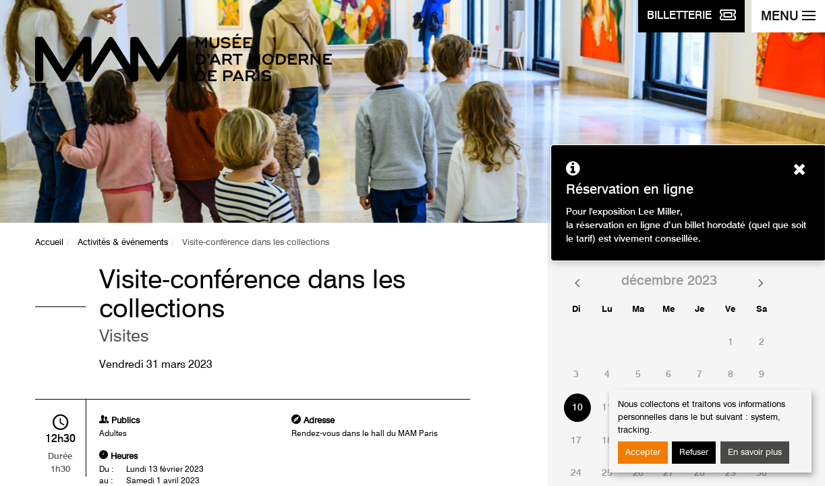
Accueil (49, 242)
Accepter (642, 452)
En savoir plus (755, 452)
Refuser (693, 452)
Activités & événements (123, 242)
